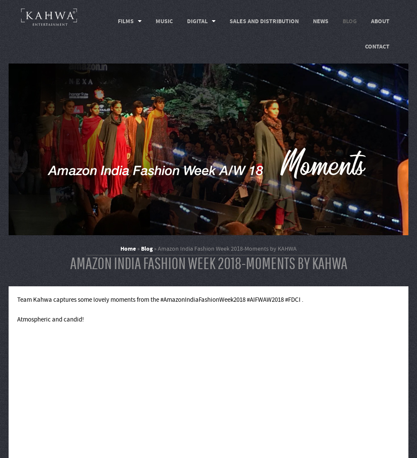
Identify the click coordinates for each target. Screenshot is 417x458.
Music (164, 21)
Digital (197, 21)
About (380, 21)
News (320, 21)
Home (128, 249)
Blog (350, 21)
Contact (377, 46)
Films (126, 21)
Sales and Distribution (264, 21)
